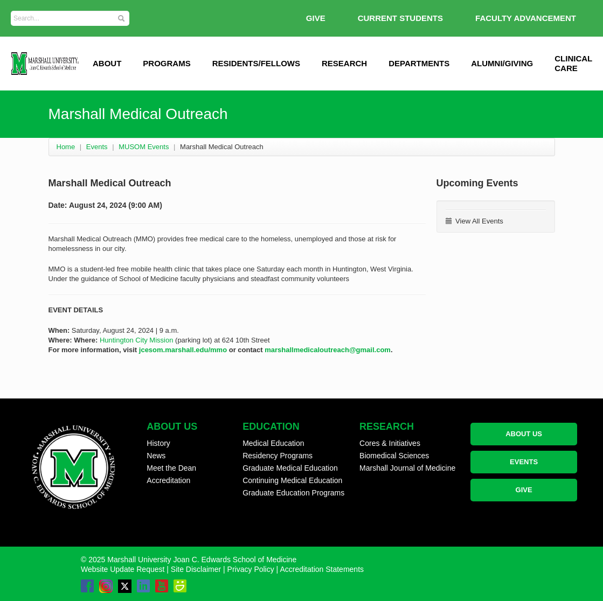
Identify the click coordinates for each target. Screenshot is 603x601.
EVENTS (524, 462)
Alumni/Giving (502, 63)
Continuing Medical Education (292, 480)
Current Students (400, 18)
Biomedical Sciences (394, 455)
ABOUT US (523, 434)
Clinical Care (573, 63)
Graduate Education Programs (293, 492)
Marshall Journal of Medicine (407, 468)
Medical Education (273, 443)
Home (66, 147)
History (158, 443)
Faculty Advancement (525, 18)
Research (344, 63)
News (156, 455)
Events (97, 147)
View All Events (474, 221)
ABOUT (107, 63)
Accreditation (168, 480)
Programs (166, 63)
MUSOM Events (144, 147)
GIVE (315, 18)
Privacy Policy (250, 569)
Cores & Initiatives (389, 443)
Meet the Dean (171, 468)
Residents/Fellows (256, 63)
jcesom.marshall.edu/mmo (183, 350)
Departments (419, 63)
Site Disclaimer (196, 569)
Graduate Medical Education (290, 468)
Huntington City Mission (137, 340)
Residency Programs (277, 455)
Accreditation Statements (322, 569)
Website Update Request (122, 569)
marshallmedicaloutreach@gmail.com (328, 350)
